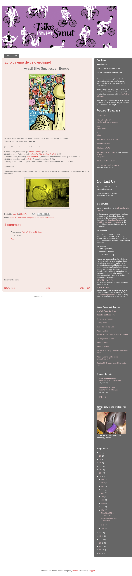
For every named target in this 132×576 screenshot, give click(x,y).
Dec (103, 479)
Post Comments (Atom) (52, 297)
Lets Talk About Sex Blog (106, 311)
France (41, 218)
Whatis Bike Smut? (101, 127)
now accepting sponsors (106, 295)
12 (100, 536)
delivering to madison (105, 319)
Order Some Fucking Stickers (110, 380)
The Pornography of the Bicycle (108, 165)
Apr (103, 507)
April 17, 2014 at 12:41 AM (32, 232)
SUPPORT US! (103, 288)
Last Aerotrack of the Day (108, 390)
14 (100, 476)
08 (100, 550)
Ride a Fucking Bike (107, 378)
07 (100, 553)
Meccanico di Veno (107, 388)
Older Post (85, 288)
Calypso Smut (101, 116)
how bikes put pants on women (109, 222)
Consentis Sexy (99, 134)
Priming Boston (102, 343)
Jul (102, 496)
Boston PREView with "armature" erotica (112, 335)
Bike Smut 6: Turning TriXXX (107, 139)
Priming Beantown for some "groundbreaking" (107, 358)
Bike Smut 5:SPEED (104, 144)
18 (100, 463)
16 (100, 470)
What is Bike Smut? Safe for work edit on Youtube (107, 121)
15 (100, 473)
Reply (13, 239)
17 (100, 466)
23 (100, 452)
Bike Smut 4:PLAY (103, 148)
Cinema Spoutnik (34, 152)
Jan (103, 528)
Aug (103, 493)
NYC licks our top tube (105, 327)
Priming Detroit (102, 331)
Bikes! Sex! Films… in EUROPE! (109, 514)
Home (48, 288)
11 (100, 539)
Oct (103, 486)
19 (100, 459)
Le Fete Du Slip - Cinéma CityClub (43, 154)
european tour (32, 218)
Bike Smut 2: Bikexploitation (107, 161)
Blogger (92, 571)
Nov (103, 483)
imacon (75, 571)
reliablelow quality (101, 155)
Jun (103, 500)
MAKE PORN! (105, 279)
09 (100, 546)
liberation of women (115, 220)
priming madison (103, 323)
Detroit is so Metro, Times (106, 315)
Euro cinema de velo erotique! (109, 520)
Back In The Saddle (18, 218)
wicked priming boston (105, 339)
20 (100, 456)
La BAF (28, 159)
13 (100, 533)
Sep (103, 490)
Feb (103, 525)
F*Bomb (102, 397)
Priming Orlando (103, 347)
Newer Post (9, 288)
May (103, 503)
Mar (103, 510)
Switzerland (49, 218)
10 (100, 543)
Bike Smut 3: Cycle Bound (106, 152)
